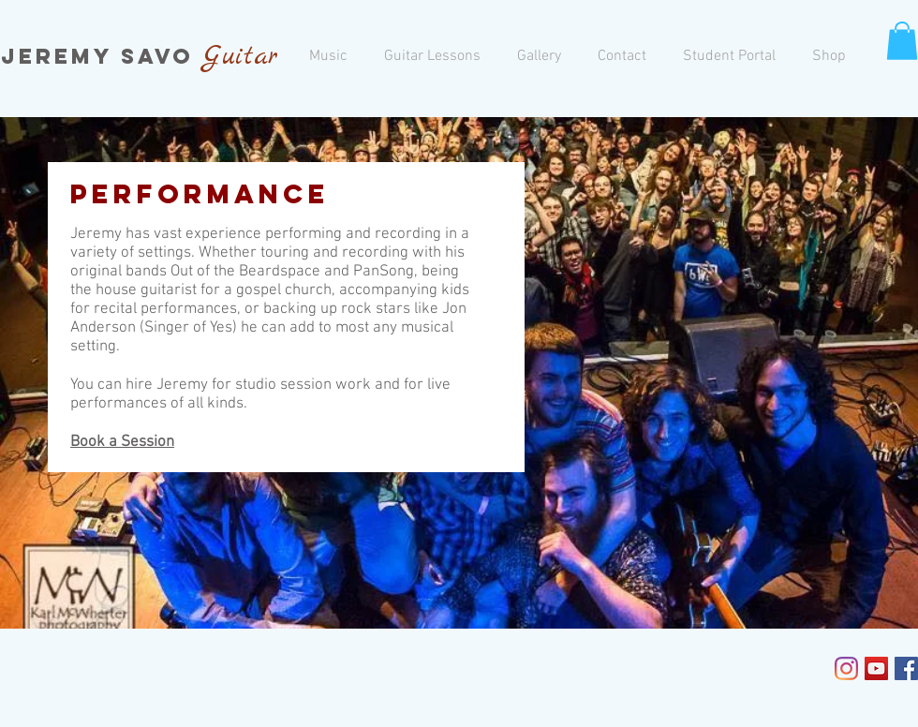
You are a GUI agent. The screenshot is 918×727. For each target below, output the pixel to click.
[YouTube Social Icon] (876, 668)
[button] (902, 41)
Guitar (240, 57)
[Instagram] (846, 668)
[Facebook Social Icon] (906, 668)
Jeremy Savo (102, 56)
